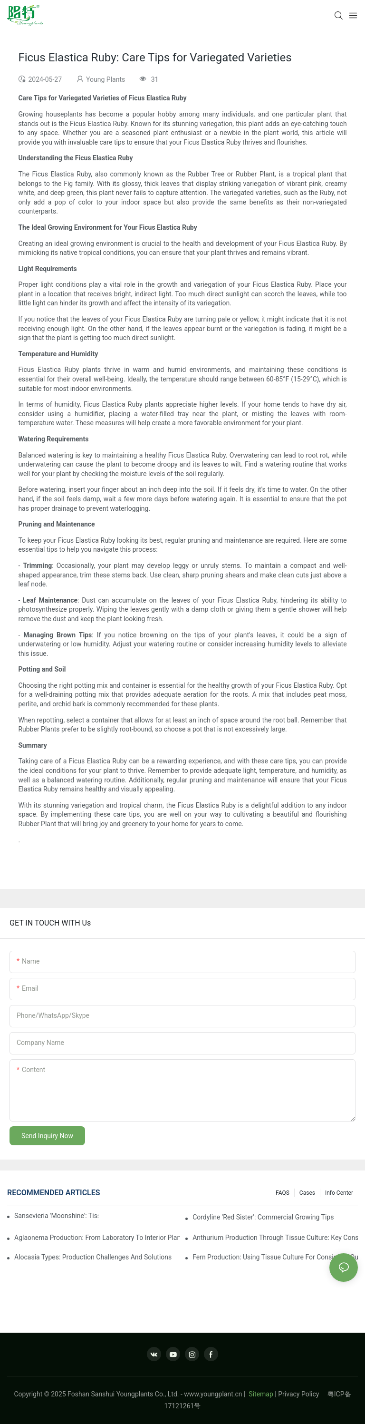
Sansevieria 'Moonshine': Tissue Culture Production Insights (56, 1215)
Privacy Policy (302, 1394)
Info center (339, 1193)
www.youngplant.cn (213, 1394)
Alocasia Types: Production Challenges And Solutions (93, 1257)
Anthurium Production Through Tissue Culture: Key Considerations (275, 1237)
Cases (307, 1193)
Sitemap (260, 1394)
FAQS (282, 1193)
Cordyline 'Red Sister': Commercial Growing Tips (263, 1217)
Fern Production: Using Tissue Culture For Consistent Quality (275, 1257)
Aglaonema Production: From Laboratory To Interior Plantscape (97, 1237)
